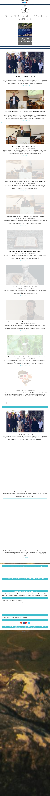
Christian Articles (32, 132)
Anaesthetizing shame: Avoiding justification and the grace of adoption (25, 130)
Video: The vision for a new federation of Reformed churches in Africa (25, 711)
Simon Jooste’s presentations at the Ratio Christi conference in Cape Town (25, 453)
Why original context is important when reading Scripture (25, 344)
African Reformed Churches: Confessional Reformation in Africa (25, 536)
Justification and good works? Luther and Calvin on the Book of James (25, 293)
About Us (25, 43)
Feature (32, 78)
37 (9, 550)
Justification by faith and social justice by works (25, 185)
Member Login (25, 0)
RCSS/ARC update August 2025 (25, 76)
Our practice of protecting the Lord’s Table (25, 399)
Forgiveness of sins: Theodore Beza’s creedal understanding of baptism (25, 239)
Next (13, 550)
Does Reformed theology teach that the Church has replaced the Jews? (25, 504)
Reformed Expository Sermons (11, 756)
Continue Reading (25, 85)
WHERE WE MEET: (25, 38)
